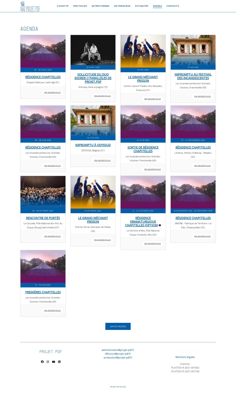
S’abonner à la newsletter (185, 350)
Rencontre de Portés (43, 218)
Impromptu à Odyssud (93, 145)
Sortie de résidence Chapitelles (142, 149)
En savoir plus (52, 92)
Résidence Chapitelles (43, 77)
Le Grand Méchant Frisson (143, 79)
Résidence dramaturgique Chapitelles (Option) (141, 221)
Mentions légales (185, 357)
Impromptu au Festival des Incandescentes (193, 76)
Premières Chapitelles (43, 292)
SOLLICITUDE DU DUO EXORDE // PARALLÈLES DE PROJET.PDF (93, 78)
